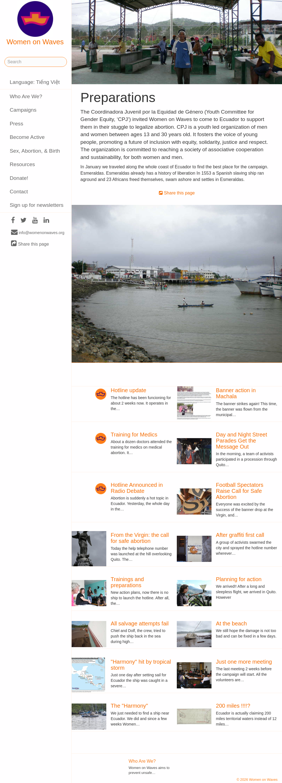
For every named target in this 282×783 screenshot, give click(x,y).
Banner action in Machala (236, 393)
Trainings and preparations (127, 582)
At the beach (231, 623)
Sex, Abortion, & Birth (35, 151)
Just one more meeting (244, 662)
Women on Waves (35, 23)
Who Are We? (26, 96)
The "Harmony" (129, 706)
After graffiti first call (240, 535)
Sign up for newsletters (36, 205)
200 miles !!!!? (233, 706)
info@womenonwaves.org (37, 232)
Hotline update (128, 390)
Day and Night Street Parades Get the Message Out (241, 441)
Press (16, 124)
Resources (22, 164)
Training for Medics (134, 435)
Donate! (19, 178)
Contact (19, 191)
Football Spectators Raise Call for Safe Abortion (239, 491)
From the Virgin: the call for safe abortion (140, 538)
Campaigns (23, 110)
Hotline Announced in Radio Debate (137, 488)
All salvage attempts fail (140, 623)
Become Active (27, 137)
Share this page (30, 244)
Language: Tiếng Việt (35, 82)
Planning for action (239, 579)
